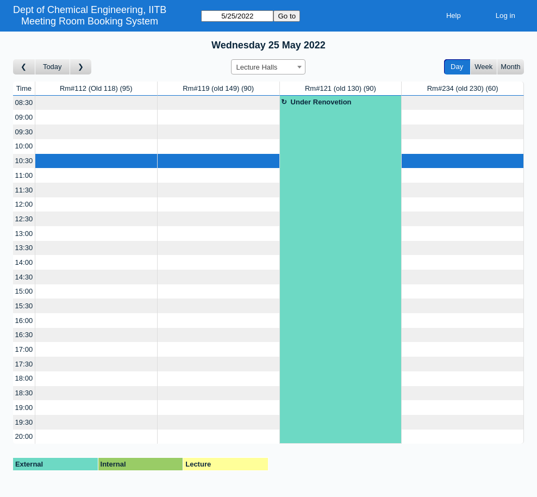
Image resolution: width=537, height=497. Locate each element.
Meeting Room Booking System (89, 21)
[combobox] (268, 66)
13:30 (24, 248)
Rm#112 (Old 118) (96, 88)
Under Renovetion (321, 102)
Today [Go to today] (52, 67)
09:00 (24, 117)
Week (483, 67)
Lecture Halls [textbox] (256, 67)
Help (453, 15)
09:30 (24, 132)
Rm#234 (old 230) (462, 88)
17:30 (24, 364)
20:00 (24, 436)
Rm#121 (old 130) (340, 88)
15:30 (24, 306)
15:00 (24, 291)
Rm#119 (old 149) (218, 88)
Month (510, 67)
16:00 (24, 320)
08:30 (24, 102)
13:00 (24, 233)
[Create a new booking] (96, 103)
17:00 (24, 349)
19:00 (24, 407)
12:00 (24, 204)
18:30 (24, 393)
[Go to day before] (24, 67)
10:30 (24, 161)
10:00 (24, 146)
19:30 (24, 422)
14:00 (24, 262)
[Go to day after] (81, 67)
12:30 (24, 219)
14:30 (24, 277)
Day (457, 67)
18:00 (24, 378)
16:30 (24, 335)
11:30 (24, 190)
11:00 (24, 175)
